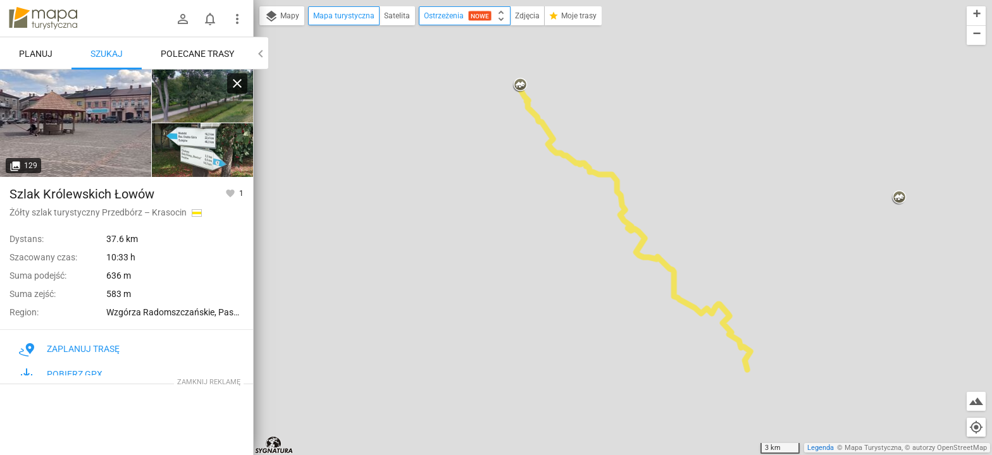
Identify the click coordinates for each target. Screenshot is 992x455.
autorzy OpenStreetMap (949, 448)
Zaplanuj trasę (69, 348)
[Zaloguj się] (183, 19)
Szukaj (106, 54)
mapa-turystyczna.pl (43, 18)
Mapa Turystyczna (873, 448)
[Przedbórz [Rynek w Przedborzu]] (76, 123)
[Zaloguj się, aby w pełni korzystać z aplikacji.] (231, 193)
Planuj (36, 54)
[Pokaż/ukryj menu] (237, 19)
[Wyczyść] (237, 83)
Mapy (281, 16)
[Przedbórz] (202, 150)
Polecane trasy (197, 54)
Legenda (820, 448)
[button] (520, 85)
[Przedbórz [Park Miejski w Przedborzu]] (202, 96)
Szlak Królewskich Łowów (81, 194)
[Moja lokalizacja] (976, 427)
